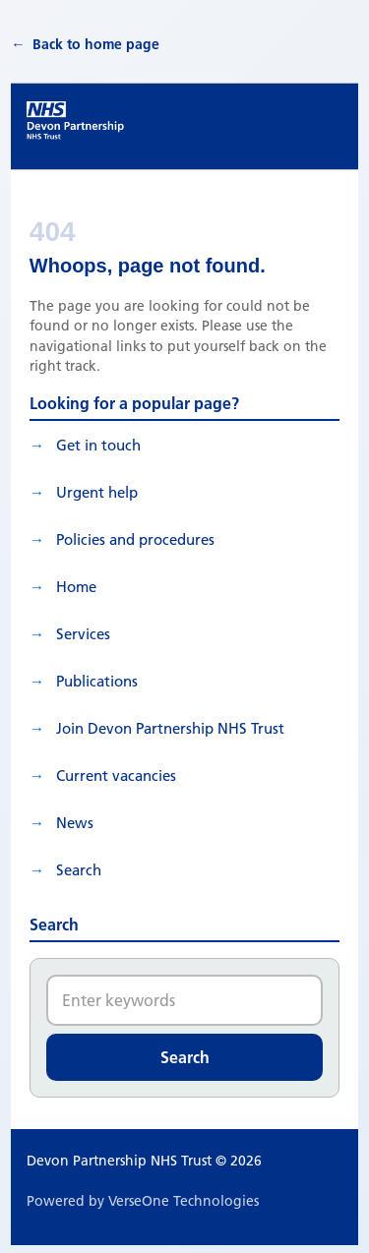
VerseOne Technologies (183, 1201)
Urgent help (97, 492)
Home (76, 586)
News (74, 822)
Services (83, 634)
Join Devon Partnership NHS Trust (170, 728)
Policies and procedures (135, 539)
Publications (97, 681)
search (78, 870)
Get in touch (98, 445)
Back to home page (95, 44)
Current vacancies (116, 775)
